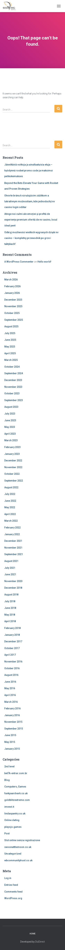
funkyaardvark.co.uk (16, 793)
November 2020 (13, 581)
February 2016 (12, 708)
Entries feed (11, 884)
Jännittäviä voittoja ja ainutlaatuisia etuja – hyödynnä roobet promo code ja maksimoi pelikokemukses (28, 170)
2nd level (9, 766)
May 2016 (9, 688)
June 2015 (10, 735)
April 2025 (10, 353)
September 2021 (13, 554)
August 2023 (11, 406)
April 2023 (10, 433)
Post (7, 833)
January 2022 (12, 534)
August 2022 (11, 487)
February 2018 (12, 628)
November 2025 (13, 306)
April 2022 (10, 514)
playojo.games (12, 826)
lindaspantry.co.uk (14, 813)
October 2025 (12, 313)
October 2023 (12, 393)
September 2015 (13, 728)
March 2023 (11, 440)
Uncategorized (12, 853)
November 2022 (13, 467)
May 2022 (9, 507)
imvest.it (9, 806)
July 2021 (9, 567)
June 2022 (10, 500)
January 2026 (12, 293)
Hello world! (44, 261)
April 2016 (10, 695)
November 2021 (13, 547)
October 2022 (12, 473)
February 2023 (12, 447)
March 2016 (11, 701)
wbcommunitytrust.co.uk (18, 860)
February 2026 (12, 286)
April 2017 (10, 654)
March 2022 (11, 520)
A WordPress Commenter (18, 261)
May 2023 (9, 427)
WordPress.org (13, 898)
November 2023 (13, 386)
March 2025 (11, 360)
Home (33, 933)
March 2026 (11, 279)
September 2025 (13, 319)
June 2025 (10, 339)
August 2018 (11, 594)
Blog (7, 780)
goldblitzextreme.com (17, 800)
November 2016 (13, 661)
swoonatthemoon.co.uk (17, 847)
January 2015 (12, 748)
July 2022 (9, 494)
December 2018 (13, 587)
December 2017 (13, 641)
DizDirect (40, 941)
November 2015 (13, 721)
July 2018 (9, 601)
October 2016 (12, 668)
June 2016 (10, 681)
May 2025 (9, 346)
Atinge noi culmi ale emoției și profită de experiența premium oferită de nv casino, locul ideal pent (30, 220)
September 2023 (13, 400)
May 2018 (9, 614)
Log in (7, 878)
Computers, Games (15, 786)
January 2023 (12, 454)
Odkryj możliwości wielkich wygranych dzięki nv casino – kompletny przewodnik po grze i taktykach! (31, 238)
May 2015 (9, 742)
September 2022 (13, 480)
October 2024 (12, 366)
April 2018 (10, 621)
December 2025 (13, 299)
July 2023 (9, 413)
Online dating (11, 820)
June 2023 (10, 420)
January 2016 (12, 715)
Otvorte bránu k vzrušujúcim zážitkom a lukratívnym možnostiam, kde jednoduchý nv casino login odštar (29, 201)
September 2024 (13, 373)
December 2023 (13, 380)
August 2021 (11, 561)
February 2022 (12, 527)
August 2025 (11, 326)
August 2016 (11, 675)
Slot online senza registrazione (22, 840)
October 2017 (12, 648)
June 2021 (10, 574)
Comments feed (13, 891)
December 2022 (13, 460)
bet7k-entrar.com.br (15, 773)
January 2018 (12, 634)
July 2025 (9, 333)
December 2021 (13, 541)
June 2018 (10, 608)
